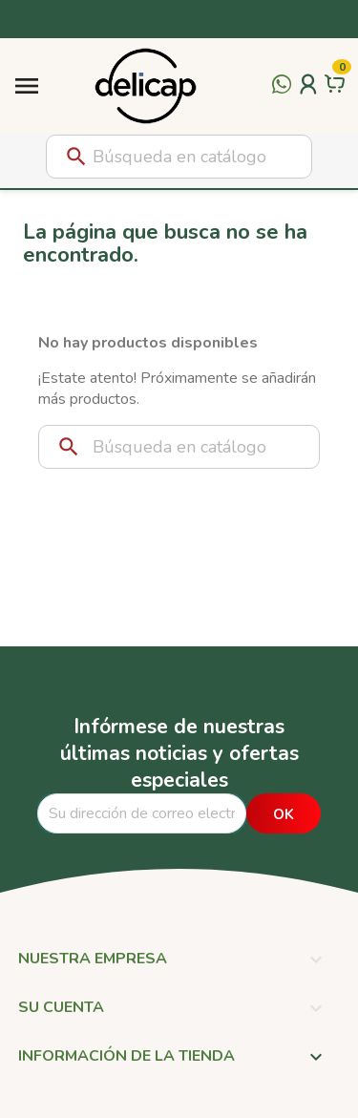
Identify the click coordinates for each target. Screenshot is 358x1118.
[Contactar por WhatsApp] (281, 95)
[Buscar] (179, 157)
